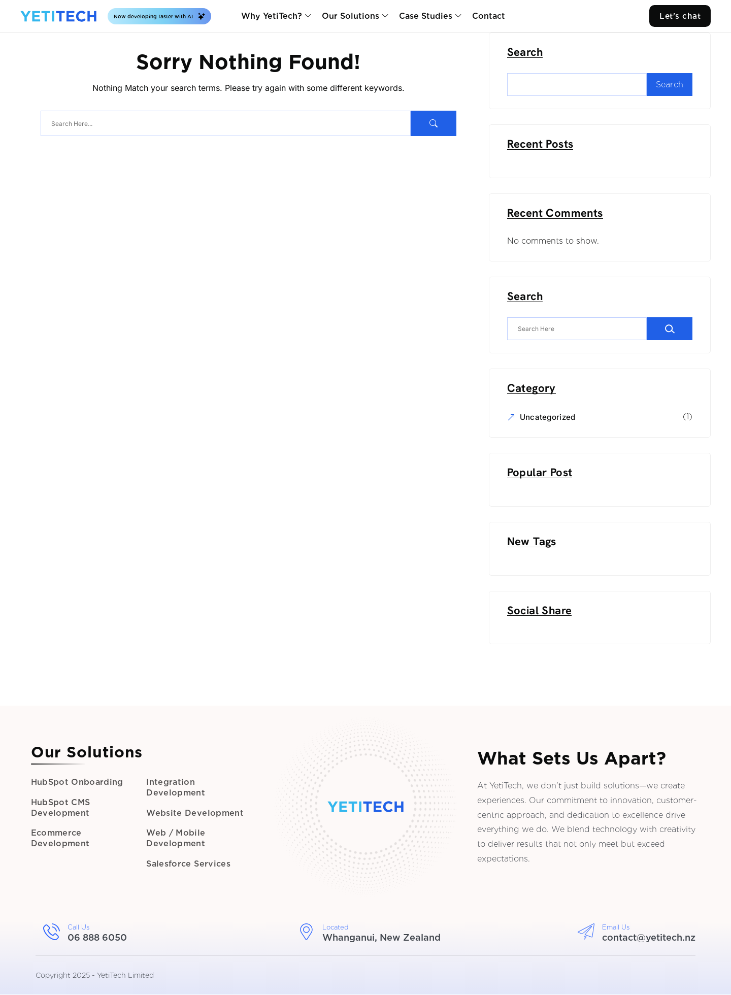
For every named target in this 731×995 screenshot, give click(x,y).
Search (526, 53)
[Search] (671, 329)
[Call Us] (51, 932)
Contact (487, 16)
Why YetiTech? (270, 16)
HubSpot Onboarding (78, 780)
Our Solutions (349, 16)
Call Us (78, 928)
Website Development (195, 813)
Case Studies (424, 16)
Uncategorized (549, 417)
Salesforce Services (190, 867)
